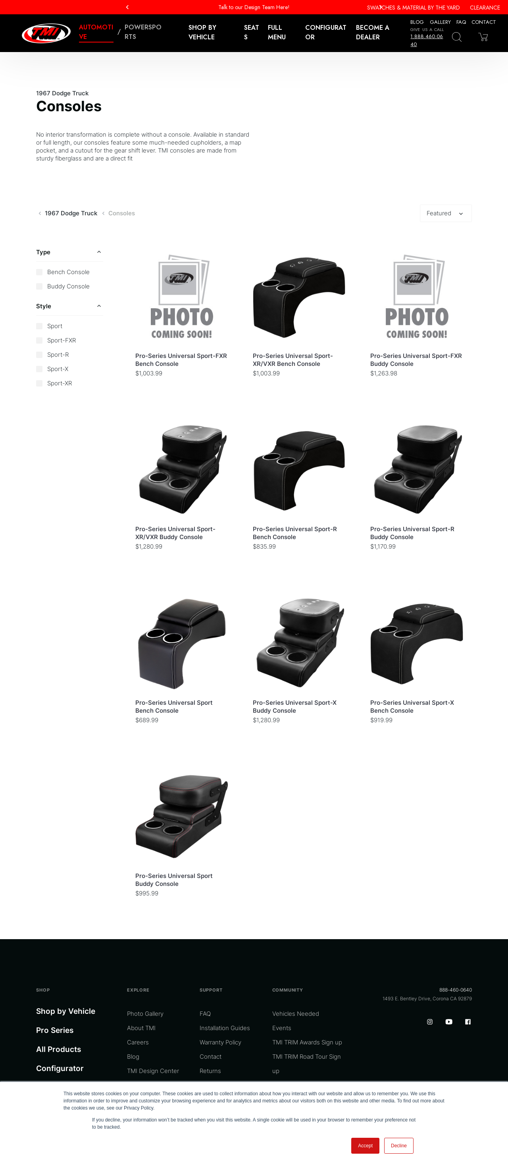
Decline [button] (399, 1146)
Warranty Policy (220, 1042)
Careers (138, 1042)
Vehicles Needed (295, 1013)
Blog (417, 22)
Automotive (96, 32)
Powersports (143, 32)
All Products (58, 1049)
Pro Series (54, 1030)
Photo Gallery (145, 1013)
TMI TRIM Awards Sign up (307, 1042)
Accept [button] (365, 1146)
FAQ (461, 22)
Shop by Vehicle (65, 1011)
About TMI (141, 1028)
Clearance (485, 8)
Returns (210, 1071)
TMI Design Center (153, 1071)
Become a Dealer (372, 32)
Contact (483, 22)
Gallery (440, 22)
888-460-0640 (455, 990)
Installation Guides (225, 1028)
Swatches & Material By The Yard (413, 8)
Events (281, 1028)
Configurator (325, 32)
